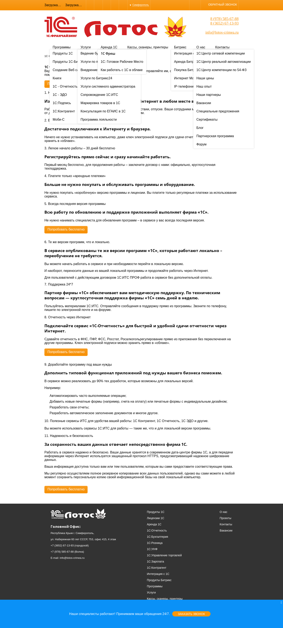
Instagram (114, 5)
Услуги (86, 47)
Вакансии (226, 530)
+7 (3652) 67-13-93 (62, 545)
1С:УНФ (152, 549)
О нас (200, 47)
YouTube (123, 5)
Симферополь (140, 5)
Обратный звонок (222, 4)
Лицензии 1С (155, 518)
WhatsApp (106, 5)
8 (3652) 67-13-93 (224, 23)
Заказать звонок (191, 614)
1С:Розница (155, 543)
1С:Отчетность (157, 530)
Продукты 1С (155, 512)
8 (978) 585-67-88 (224, 19)
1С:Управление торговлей (164, 555)
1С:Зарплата (155, 561)
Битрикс (180, 47)
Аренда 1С (109, 47)
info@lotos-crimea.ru (222, 32)
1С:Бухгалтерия (157, 536)
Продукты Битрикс (159, 580)
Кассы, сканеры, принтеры (147, 47)
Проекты (225, 518)
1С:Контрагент (156, 567)
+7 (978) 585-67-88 (62, 551)
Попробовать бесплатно (66, 84)
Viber (90, 5)
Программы (61, 47)
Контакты (222, 47)
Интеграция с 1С (158, 574)
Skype (98, 5)
